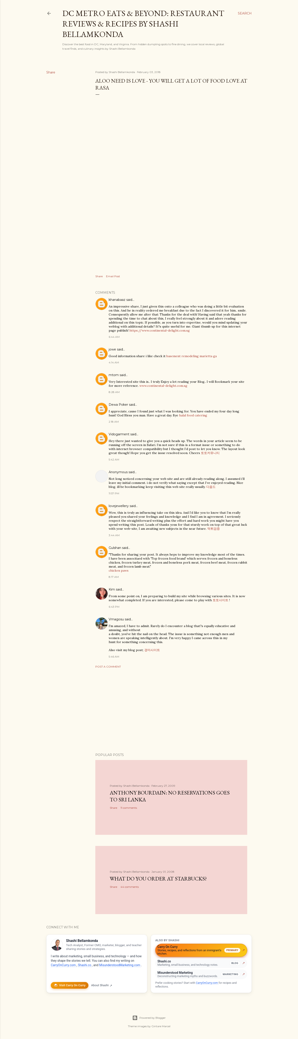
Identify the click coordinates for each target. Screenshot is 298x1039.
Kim (112, 589)
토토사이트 (220, 600)
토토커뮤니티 (210, 453)
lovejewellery (119, 506)
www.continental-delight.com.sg (163, 386)
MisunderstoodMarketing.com (120, 965)
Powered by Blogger (149, 1018)
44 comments (129, 886)
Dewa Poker (118, 405)
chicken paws (119, 570)
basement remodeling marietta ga (191, 356)
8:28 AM (114, 392)
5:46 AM (114, 656)
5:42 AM (114, 459)
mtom (114, 375)
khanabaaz (117, 300)
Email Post (113, 276)
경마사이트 (152, 650)
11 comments (128, 807)
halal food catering (193, 415)
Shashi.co (85, 965)
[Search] (245, 13)
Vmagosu (116, 619)
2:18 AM (114, 421)
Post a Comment (108, 666)
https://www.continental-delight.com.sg (159, 330)
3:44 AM (114, 535)
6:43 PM (114, 606)
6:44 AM (114, 336)
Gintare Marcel (160, 1026)
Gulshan (115, 548)
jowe (112, 349)
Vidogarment (119, 434)
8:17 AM (114, 577)
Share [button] (50, 72)
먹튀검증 (213, 529)
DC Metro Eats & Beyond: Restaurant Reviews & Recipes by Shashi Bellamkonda (143, 23)
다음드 (211, 487)
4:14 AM (114, 362)
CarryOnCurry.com (63, 965)
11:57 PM (114, 493)
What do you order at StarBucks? (158, 878)
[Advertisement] (171, 710)
